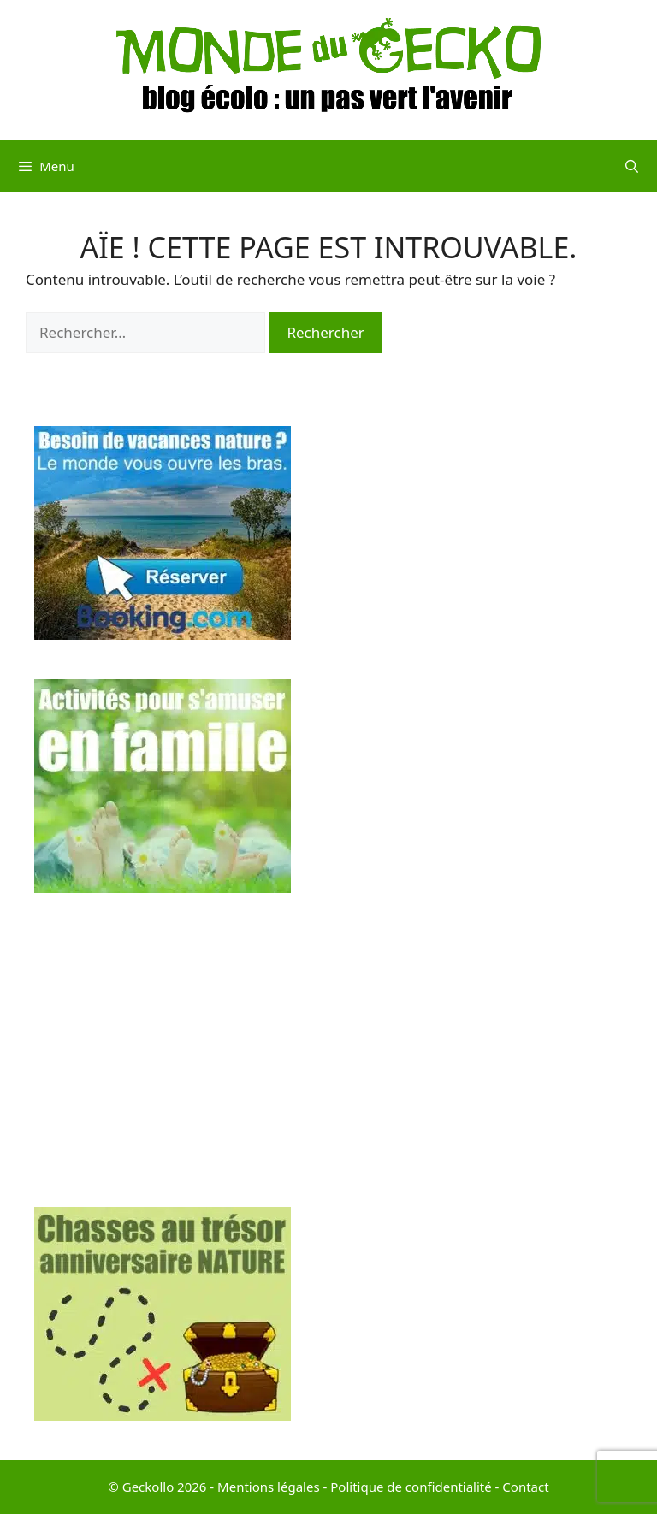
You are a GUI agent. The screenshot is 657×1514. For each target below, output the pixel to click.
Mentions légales (268, 1486)
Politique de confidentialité (410, 1486)
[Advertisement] (328, 1053)
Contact (525, 1486)
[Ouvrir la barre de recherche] (632, 166)
